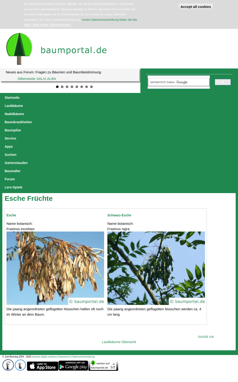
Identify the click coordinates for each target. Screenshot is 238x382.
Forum (223, 97)
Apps (144, 97)
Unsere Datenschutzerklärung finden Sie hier (109, 19)
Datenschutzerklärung (83, 275)
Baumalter (205, 97)
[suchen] (176, 82)
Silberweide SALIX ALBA (36, 79)
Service (130, 97)
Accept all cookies (196, 7)
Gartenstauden (180, 97)
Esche (11, 134)
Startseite (12, 97)
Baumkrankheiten (84, 97)
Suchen (159, 97)
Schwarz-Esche (119, 134)
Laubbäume (33, 97)
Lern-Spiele (13, 106)
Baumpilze (111, 97)
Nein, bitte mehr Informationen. (48, 25)
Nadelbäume (56, 97)
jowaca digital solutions (45, 275)
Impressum (64, 275)
